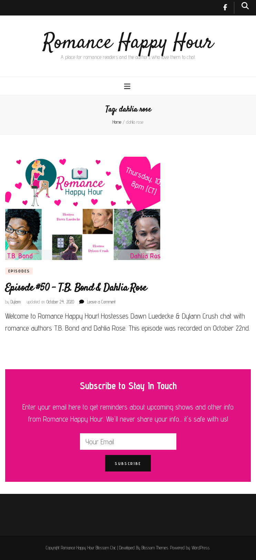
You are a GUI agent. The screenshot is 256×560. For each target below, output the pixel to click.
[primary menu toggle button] (128, 86)
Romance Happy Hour (128, 43)
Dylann (16, 301)
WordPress (200, 547)
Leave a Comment (101, 301)
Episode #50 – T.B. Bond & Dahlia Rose (75, 288)
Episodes (19, 270)
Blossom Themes (155, 547)
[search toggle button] (245, 5)
